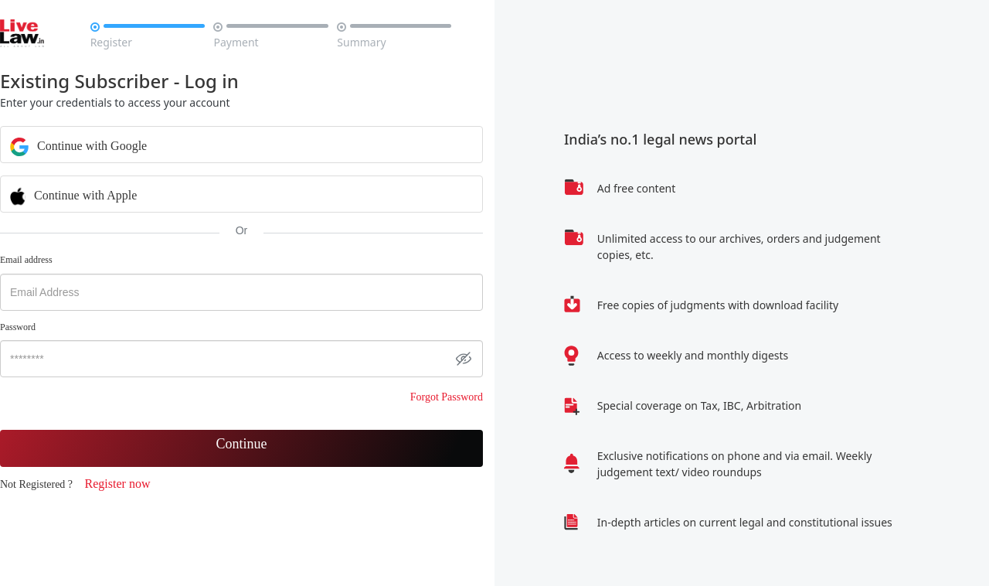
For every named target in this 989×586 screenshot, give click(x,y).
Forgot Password (446, 397)
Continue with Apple (73, 194)
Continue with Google (78, 145)
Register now (118, 483)
